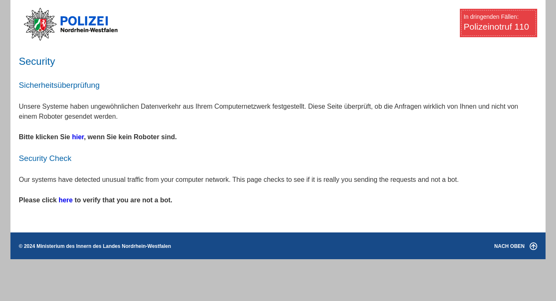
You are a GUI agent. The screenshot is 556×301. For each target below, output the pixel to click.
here (66, 200)
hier (78, 136)
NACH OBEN (515, 246)
